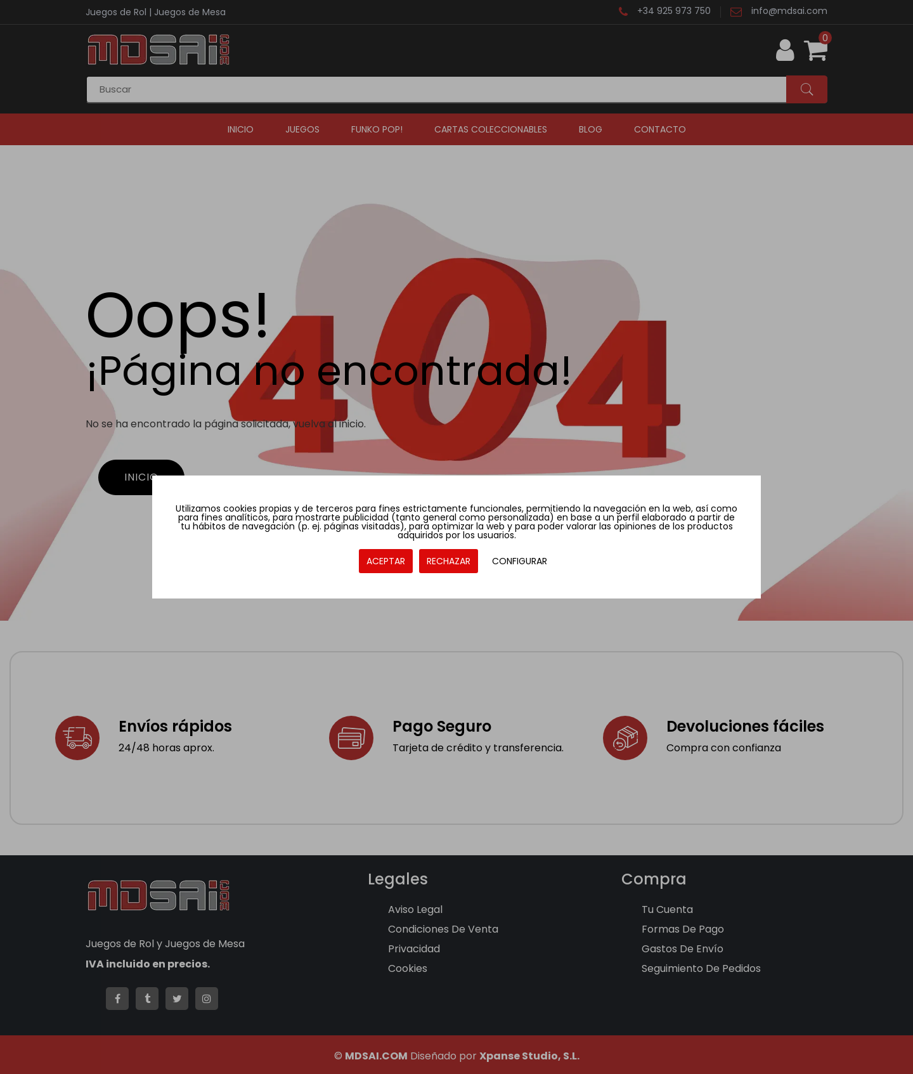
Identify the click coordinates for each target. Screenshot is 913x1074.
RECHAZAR (448, 561)
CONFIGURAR (519, 561)
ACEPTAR (385, 561)
